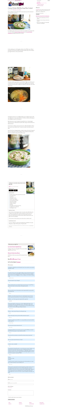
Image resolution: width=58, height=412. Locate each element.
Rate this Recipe (10, 386)
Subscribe (9, 0)
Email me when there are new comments (15, 398)
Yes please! (19, 262)
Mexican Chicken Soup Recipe (14, 253)
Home (38, 1)
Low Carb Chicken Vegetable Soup (14, 246)
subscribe (20, 403)
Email (19, 259)
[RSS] (19, 0)
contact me (20, 404)
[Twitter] (18, 0)
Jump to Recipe (19, 9)
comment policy (31, 404)
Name (9, 379)
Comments (15, 9)
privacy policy (41, 403)
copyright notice (42, 404)
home (9, 403)
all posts (30, 403)
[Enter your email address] (41, 13)
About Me (11, 0)
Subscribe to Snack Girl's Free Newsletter (42, 16)
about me (10, 404)
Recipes (39, 3)
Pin (16, 190)
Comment (9, 389)
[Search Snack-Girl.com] (42, 0)
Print (11, 190)
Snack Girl (38, 9)
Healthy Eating (40, 5)
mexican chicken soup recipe (19, 32)
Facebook (15, 259)
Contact (14, 0)
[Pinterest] (15, 0)
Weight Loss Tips (40, 4)
